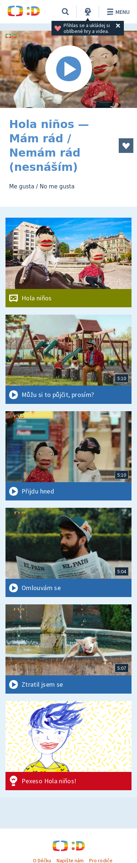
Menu (117, 11)
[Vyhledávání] (65, 11)
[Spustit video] (68, 69)
